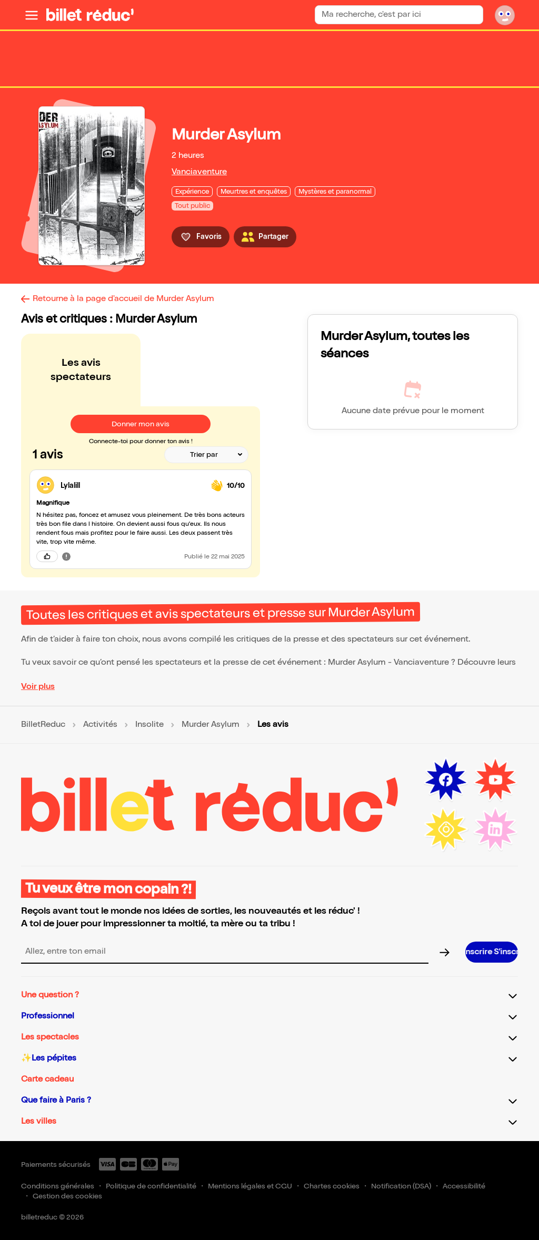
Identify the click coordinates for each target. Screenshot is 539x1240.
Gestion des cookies (67, 1196)
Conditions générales (57, 1186)
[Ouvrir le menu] (31, 14)
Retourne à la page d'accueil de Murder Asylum (123, 299)
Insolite (149, 725)
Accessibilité (464, 1186)
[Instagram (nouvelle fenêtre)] (445, 829)
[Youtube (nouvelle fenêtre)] (495, 780)
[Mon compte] (505, 15)
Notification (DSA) (401, 1186)
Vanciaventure (199, 172)
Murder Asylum (210, 725)
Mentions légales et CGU (250, 1186)
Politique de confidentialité (151, 1186)
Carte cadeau (47, 1079)
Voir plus (38, 687)
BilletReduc (43, 725)
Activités (100, 725)
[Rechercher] (470, 14)
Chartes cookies (332, 1186)
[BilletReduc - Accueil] (90, 14)
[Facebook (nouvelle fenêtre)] (445, 780)
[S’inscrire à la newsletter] (491, 952)
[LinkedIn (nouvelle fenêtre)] (495, 829)
